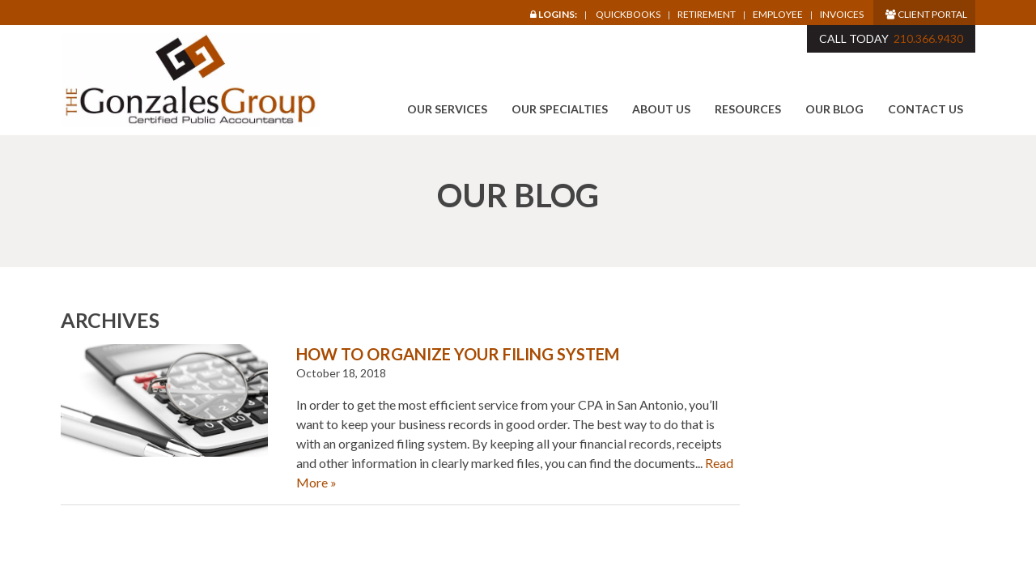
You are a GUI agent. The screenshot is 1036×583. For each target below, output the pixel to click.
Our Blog (834, 109)
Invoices (842, 14)
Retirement (706, 14)
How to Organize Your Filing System (457, 354)
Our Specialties (560, 109)
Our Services (447, 109)
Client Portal (926, 14)
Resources (748, 109)
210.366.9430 (928, 38)
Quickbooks (628, 14)
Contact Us (925, 109)
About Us (661, 109)
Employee (778, 14)
